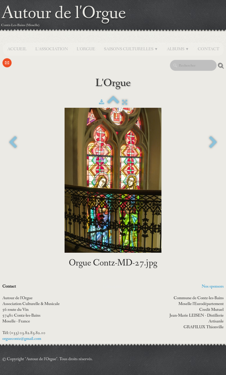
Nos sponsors (213, 286)
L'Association (51, 49)
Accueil (16, 49)
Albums (178, 49)
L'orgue (86, 49)
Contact (208, 49)
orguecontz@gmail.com (21, 339)
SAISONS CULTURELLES (131, 49)
